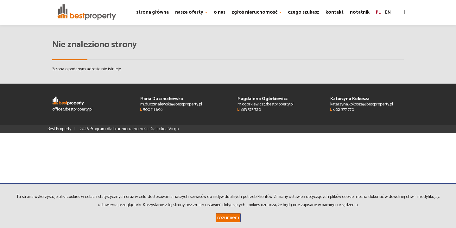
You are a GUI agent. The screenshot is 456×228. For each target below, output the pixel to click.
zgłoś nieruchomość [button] (257, 12)
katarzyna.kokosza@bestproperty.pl (361, 104)
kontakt (335, 12)
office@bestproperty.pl (72, 109)
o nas (219, 12)
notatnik (360, 12)
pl (378, 12)
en (388, 12)
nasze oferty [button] (191, 12)
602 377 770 (342, 109)
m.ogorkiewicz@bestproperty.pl (266, 104)
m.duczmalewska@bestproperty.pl (171, 104)
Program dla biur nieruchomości (120, 129)
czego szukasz (303, 12)
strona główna (152, 12)
